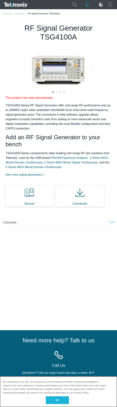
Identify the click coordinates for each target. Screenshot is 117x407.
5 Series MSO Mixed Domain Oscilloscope (33, 167)
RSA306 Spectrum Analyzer (69, 157)
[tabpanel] (58, 69)
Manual (29, 203)
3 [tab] (60, 92)
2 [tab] (57, 92)
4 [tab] (64, 92)
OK (57, 400)
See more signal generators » (25, 174)
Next (92, 69)
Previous (24, 69)
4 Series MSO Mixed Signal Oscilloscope (71, 162)
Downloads (80, 203)
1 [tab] (53, 92)
